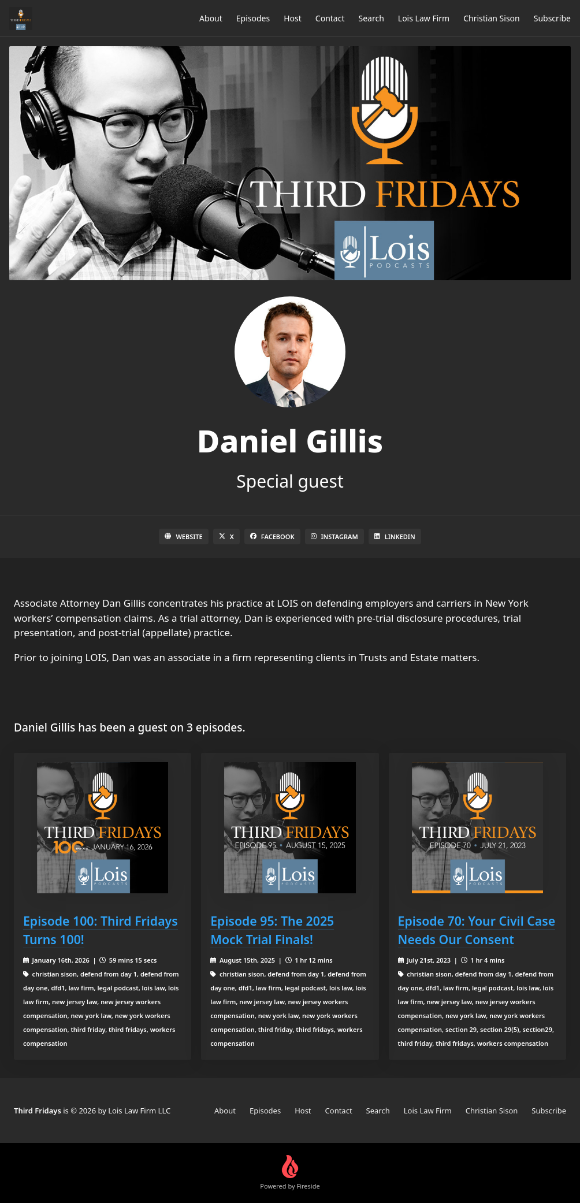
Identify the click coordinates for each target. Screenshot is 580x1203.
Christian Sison (491, 18)
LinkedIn (394, 536)
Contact (330, 18)
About (210, 18)
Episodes (253, 18)
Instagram (334, 536)
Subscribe (552, 18)
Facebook (272, 536)
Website (183, 536)
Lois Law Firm (423, 18)
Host (293, 18)
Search (371, 18)
